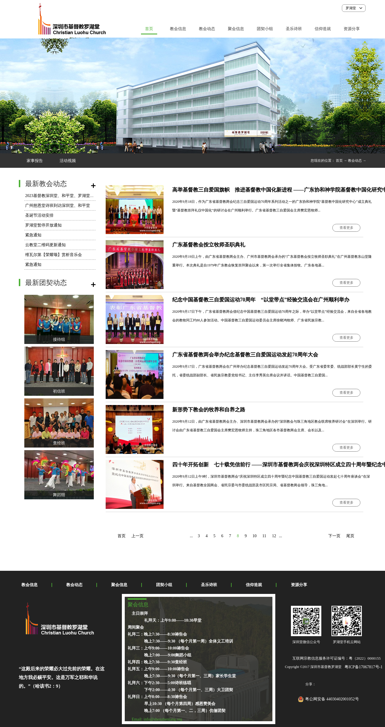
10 (254, 536)
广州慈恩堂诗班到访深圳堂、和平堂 (57, 205)
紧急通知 (33, 235)
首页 (149, 29)
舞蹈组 (59, 495)
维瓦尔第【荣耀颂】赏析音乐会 (53, 255)
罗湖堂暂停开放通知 (43, 225)
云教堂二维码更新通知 (45, 245)
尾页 (350, 536)
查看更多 (346, 228)
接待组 (59, 339)
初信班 (59, 391)
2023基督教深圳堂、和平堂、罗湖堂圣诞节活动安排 (71, 196)
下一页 (334, 536)
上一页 (137, 536)
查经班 (59, 443)
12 (274, 536)
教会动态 (355, 161)
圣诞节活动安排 (39, 215)
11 (264, 536)
